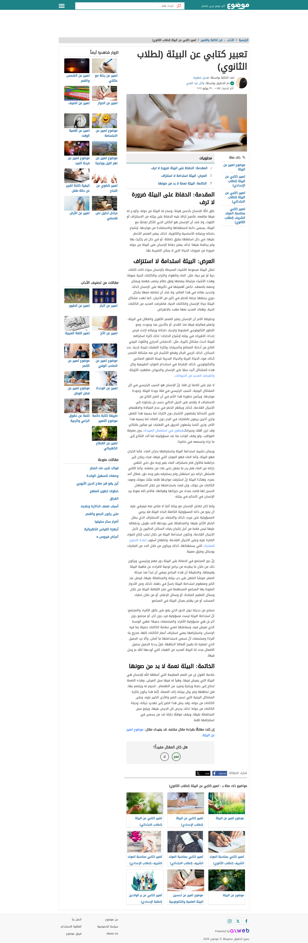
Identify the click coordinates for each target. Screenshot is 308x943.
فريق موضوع (74, 933)
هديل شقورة (201, 77)
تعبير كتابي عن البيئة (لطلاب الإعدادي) (235, 181)
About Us (112, 933)
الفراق (114, 499)
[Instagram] (229, 921)
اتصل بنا (77, 919)
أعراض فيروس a (107, 537)
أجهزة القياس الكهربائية (101, 529)
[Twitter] (238, 921)
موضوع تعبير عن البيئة (234, 167)
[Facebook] (246, 921)
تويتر (207, 773)
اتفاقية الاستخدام (71, 926)
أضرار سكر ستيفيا (106, 522)
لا (164, 757)
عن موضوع (111, 919)
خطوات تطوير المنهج (104, 491)
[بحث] (178, 5)
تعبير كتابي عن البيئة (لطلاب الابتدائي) (235, 197)
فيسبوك (222, 773)
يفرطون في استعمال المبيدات (164, 430)
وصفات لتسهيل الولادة (102, 476)
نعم (176, 757)
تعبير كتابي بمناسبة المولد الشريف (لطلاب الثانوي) (235, 215)
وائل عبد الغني (195, 83)
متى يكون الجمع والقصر (101, 514)
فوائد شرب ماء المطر (104, 468)
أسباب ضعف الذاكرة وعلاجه (99, 506)
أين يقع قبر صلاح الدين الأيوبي (97, 484)
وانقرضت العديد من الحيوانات (194, 376)
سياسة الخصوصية (107, 926)
